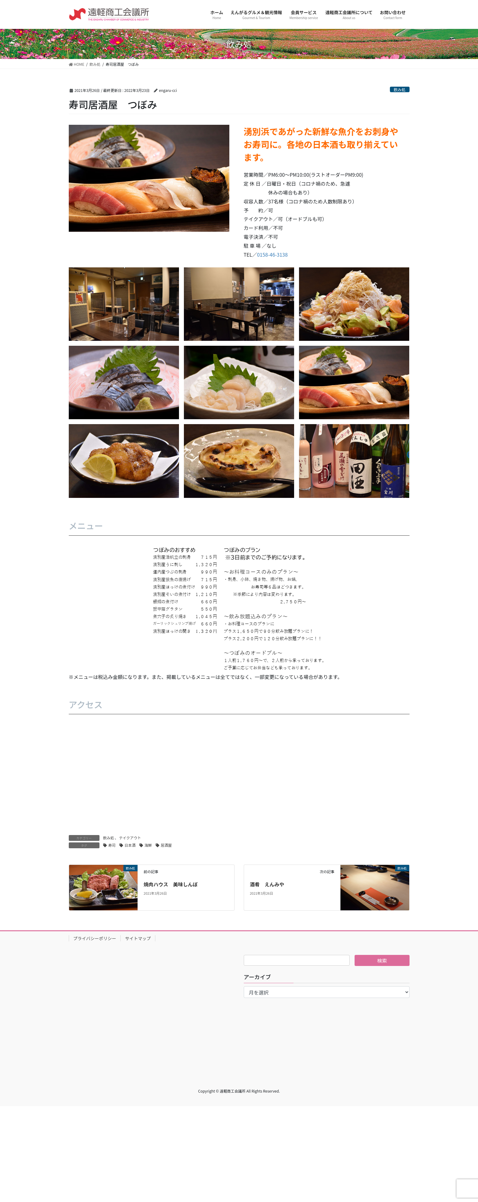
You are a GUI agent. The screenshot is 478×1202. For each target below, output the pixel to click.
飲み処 (399, 90)
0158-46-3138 (272, 254)
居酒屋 (166, 845)
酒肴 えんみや (267, 884)
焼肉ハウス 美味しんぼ (171, 884)
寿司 (112, 845)
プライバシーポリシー (94, 938)
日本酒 (130, 845)
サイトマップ (138, 938)
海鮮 (148, 845)
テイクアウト (130, 837)
